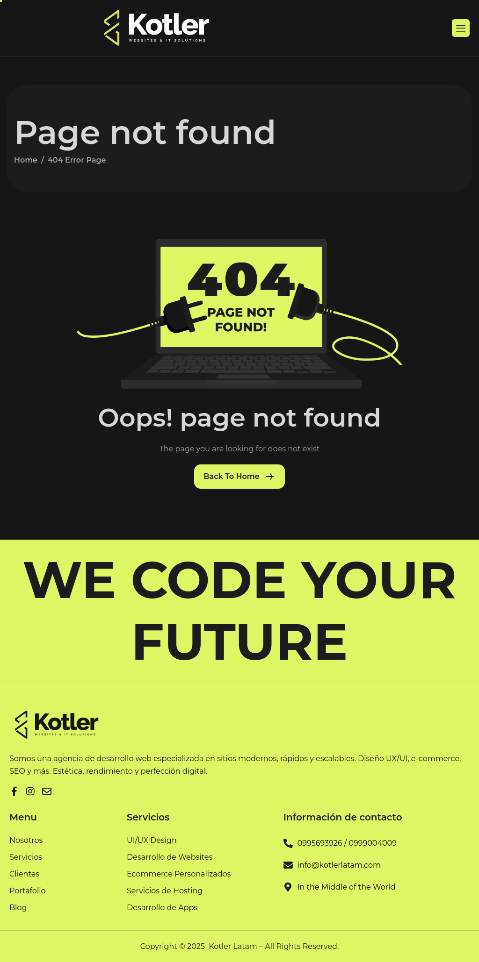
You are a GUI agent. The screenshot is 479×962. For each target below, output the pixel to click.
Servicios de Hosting (165, 891)
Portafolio (27, 891)
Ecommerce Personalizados (179, 874)
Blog (18, 908)
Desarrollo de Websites (169, 858)
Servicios (25, 858)
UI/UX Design (152, 841)
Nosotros (26, 841)
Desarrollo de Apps (162, 908)
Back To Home (231, 476)
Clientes (24, 874)
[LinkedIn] (30, 789)
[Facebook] (14, 789)
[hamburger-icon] (461, 28)
